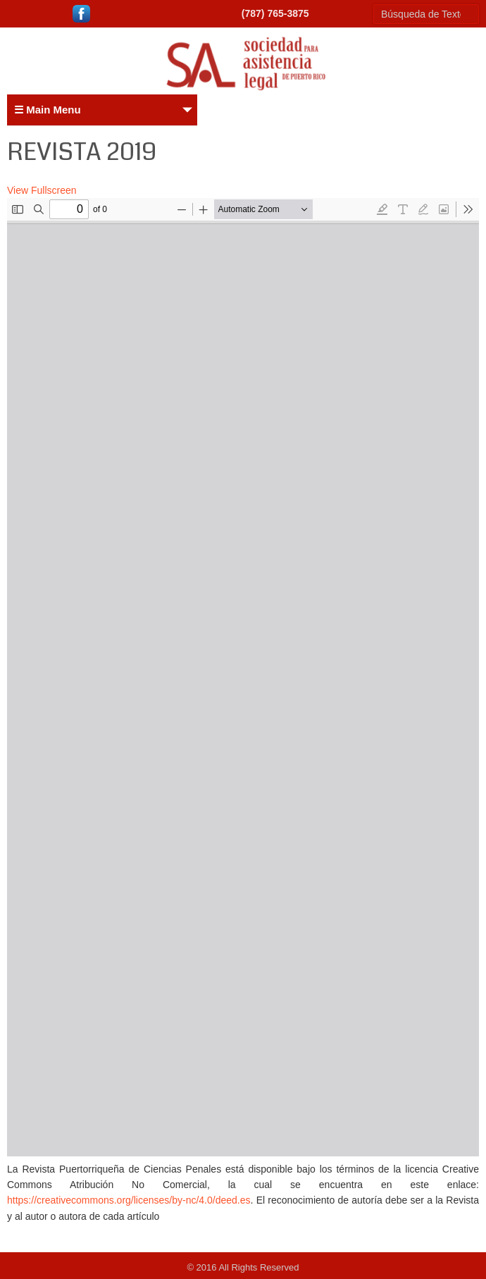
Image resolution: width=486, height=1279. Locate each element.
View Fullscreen (42, 190)
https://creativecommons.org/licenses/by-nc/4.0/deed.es (129, 1200)
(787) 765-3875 (275, 13)
